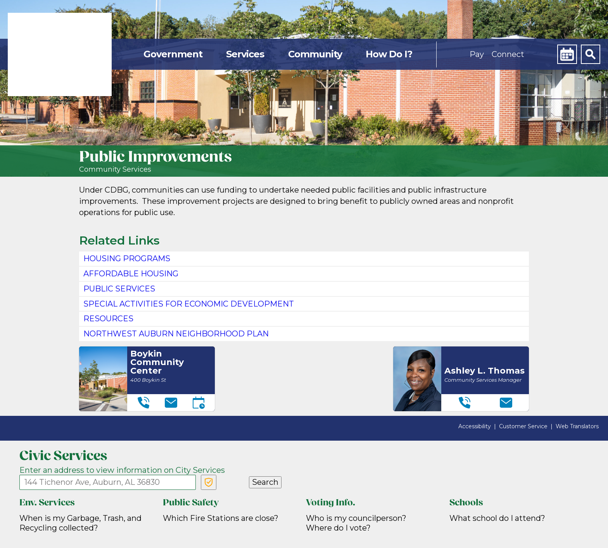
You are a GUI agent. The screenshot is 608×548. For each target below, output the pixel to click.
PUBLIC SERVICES (119, 288)
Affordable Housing (130, 273)
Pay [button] (477, 54)
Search (265, 482)
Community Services (115, 169)
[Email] (171, 402)
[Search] (590, 54)
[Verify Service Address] (208, 482)
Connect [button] (508, 54)
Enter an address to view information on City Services (122, 470)
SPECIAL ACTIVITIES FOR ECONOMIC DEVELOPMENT (188, 303)
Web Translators (577, 426)
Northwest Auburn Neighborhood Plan (176, 333)
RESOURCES (108, 318)
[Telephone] (143, 402)
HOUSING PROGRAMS (126, 258)
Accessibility (474, 426)
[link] (60, 54)
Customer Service (523, 426)
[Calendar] (567, 54)
